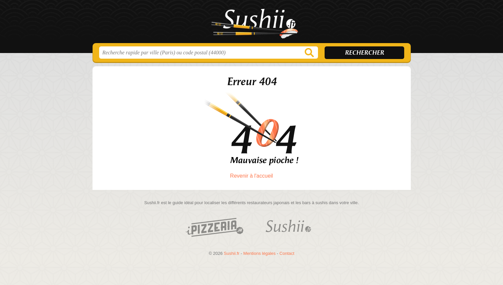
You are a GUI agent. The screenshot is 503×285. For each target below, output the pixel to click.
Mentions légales (259, 253)
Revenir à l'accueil (251, 176)
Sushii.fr (252, 23)
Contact (287, 253)
